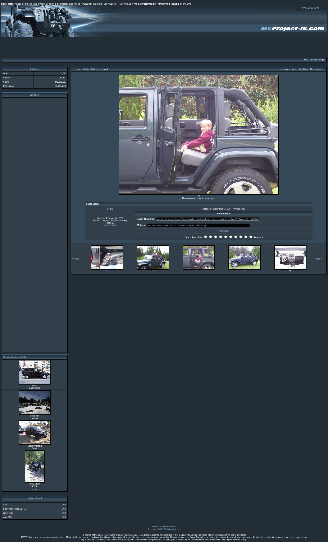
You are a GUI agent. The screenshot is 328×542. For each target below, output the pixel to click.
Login (321, 60)
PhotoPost (167, 526)
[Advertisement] (164, 46)
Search (314, 60)
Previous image (289, 69)
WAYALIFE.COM (310, 7)
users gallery (110, 225)
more (34, 489)
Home (306, 60)
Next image (315, 69)
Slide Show (303, 69)
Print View (224, 231)
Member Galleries (91, 69)
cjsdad (105, 69)
